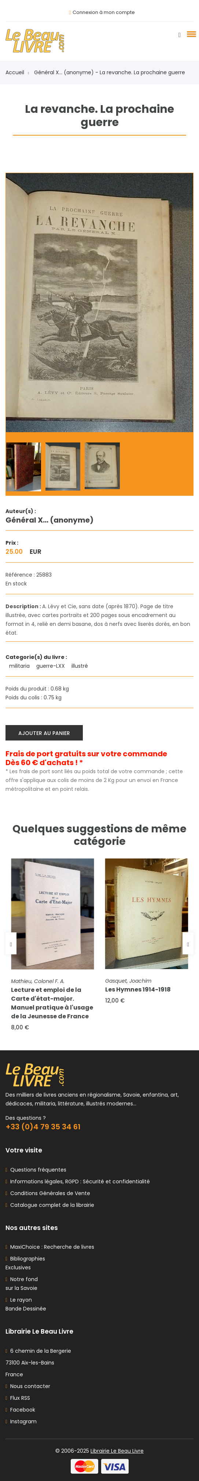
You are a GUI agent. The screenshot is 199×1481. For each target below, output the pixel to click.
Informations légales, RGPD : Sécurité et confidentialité (78, 1181)
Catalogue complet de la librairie (50, 1205)
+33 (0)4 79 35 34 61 (43, 1127)
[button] (190, 33)
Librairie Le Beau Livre (117, 1451)
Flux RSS (17, 1398)
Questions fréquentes (36, 1169)
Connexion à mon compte (104, 12)
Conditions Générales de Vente (48, 1193)
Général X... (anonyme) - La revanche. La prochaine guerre (109, 72)
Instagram (21, 1421)
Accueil (17, 72)
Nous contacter (27, 1386)
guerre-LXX (51, 666)
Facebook (20, 1409)
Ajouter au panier (44, 733)
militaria (20, 666)
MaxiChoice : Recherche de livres (50, 1247)
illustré (80, 666)
